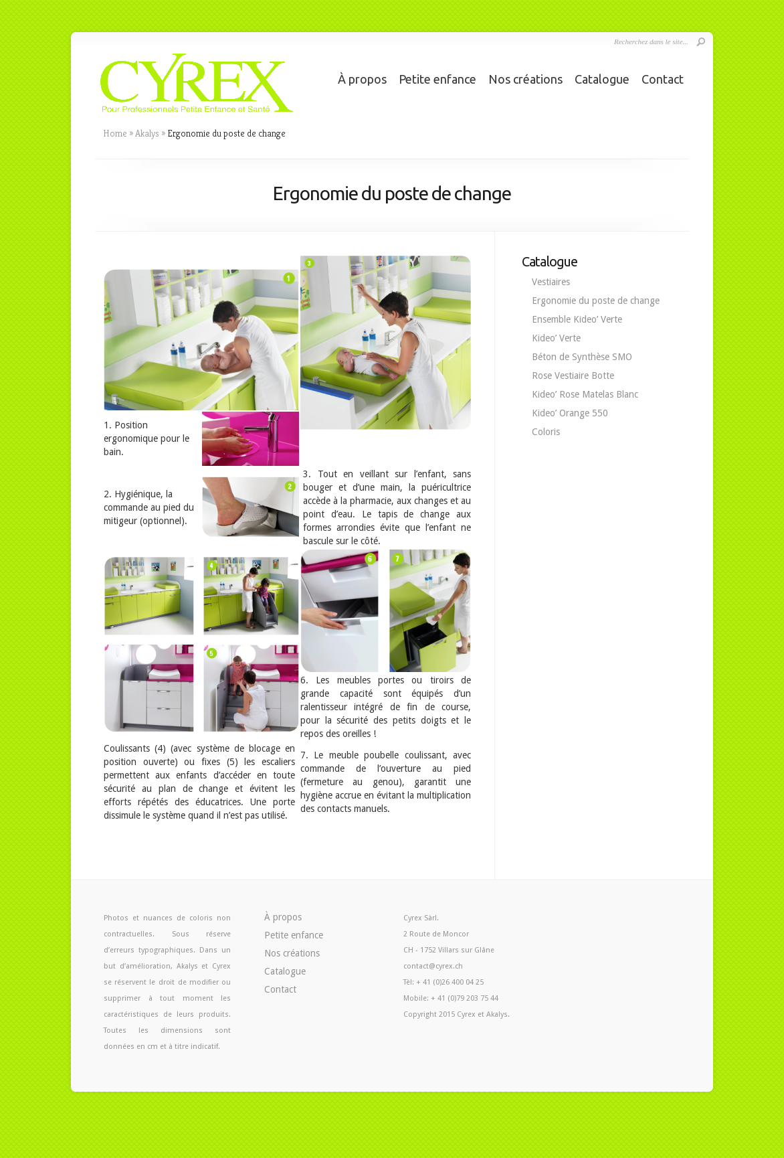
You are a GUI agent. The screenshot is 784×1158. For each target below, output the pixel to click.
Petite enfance (437, 79)
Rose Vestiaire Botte (573, 375)
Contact (663, 79)
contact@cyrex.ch (433, 966)
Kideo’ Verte (556, 338)
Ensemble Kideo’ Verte (577, 319)
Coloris (546, 431)
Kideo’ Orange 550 (570, 413)
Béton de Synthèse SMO (582, 356)
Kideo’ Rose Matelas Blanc (585, 394)
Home (115, 133)
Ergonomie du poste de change (596, 300)
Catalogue (602, 79)
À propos (362, 79)
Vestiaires (551, 281)
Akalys (147, 133)
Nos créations (525, 79)
